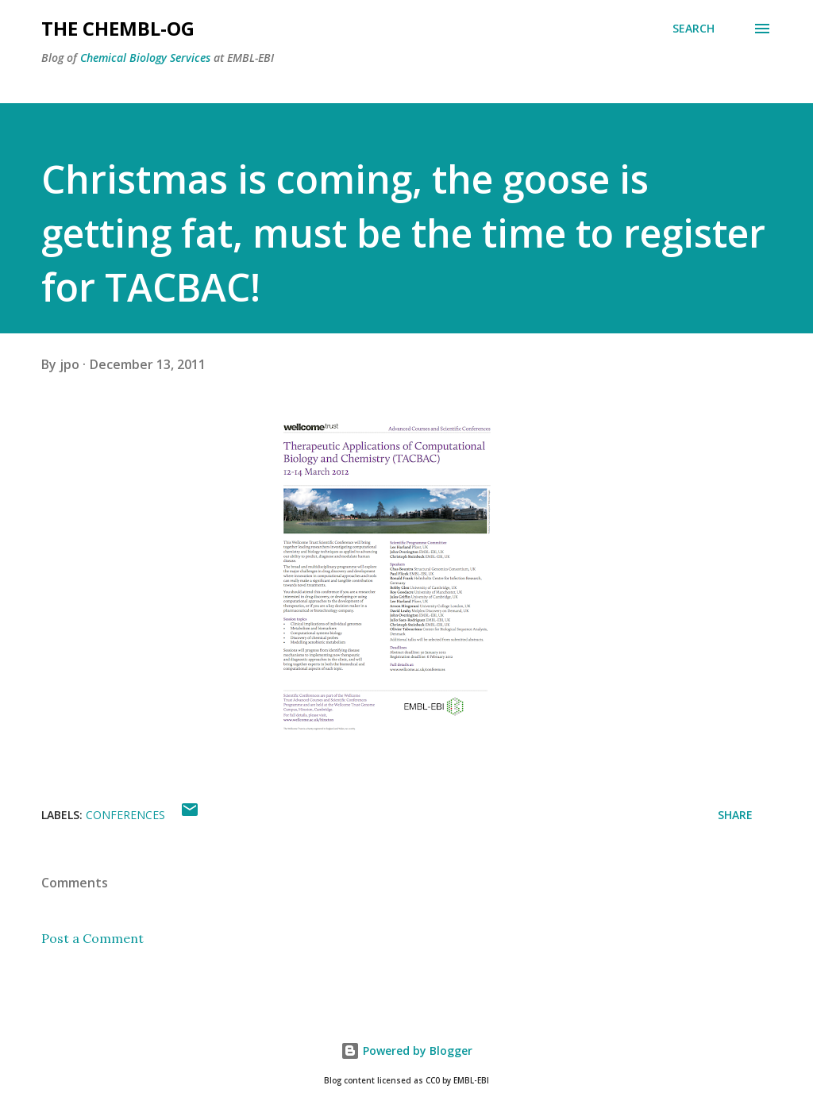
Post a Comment (92, 938)
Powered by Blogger (406, 1050)
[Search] (693, 28)
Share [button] (735, 814)
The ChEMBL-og (118, 28)
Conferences (125, 814)
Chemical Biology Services (145, 57)
